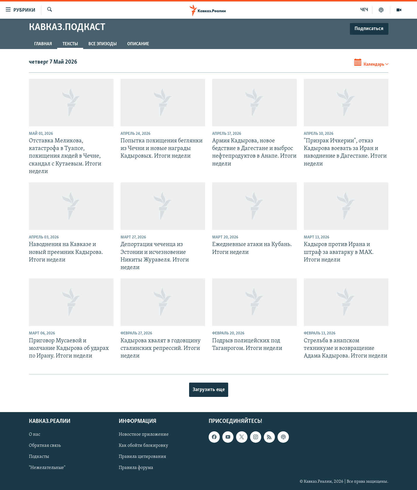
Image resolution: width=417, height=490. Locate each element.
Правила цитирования (142, 457)
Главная (43, 44)
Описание (138, 44)
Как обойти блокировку (143, 446)
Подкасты (39, 457)
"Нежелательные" (47, 468)
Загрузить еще (209, 390)
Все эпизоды (102, 44)
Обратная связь (45, 446)
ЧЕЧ (364, 10)
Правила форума (136, 468)
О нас (34, 435)
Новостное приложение (144, 435)
